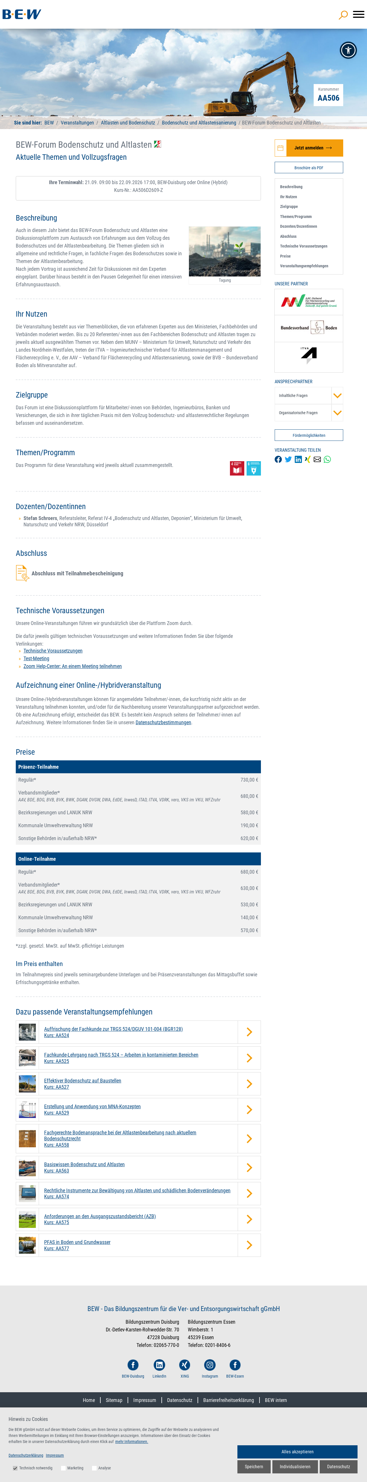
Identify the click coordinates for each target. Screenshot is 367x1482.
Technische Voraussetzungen (53, 651)
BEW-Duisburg (133, 1368)
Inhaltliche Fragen (311, 395)
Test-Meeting (36, 658)
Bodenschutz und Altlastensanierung (199, 123)
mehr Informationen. (131, 1441)
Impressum (144, 1400)
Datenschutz (179, 1400)
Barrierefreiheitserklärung (228, 1400)
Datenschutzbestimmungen (163, 722)
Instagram (210, 1368)
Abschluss (288, 236)
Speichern (254, 1466)
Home (89, 1400)
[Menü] (358, 14)
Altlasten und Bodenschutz (128, 123)
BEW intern (276, 1400)
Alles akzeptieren (298, 1451)
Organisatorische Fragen (311, 412)
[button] (348, 50)
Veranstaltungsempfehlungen (304, 266)
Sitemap (114, 1400)
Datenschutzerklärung (26, 1455)
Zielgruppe (289, 206)
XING (184, 1368)
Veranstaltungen (78, 123)
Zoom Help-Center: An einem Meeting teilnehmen (73, 666)
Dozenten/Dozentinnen (298, 226)
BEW (49, 123)
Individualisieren (295, 1466)
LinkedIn (159, 1368)
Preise (285, 256)
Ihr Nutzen (288, 196)
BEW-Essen (235, 1368)
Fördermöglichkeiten (309, 435)
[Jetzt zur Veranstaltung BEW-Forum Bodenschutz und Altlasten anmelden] (309, 148)
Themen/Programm (296, 216)
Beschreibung (291, 186)
